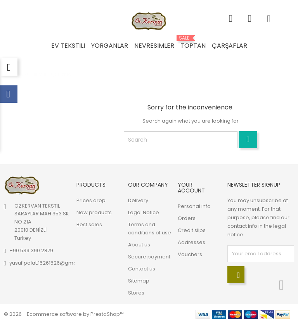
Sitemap (138, 280)
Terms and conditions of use (149, 228)
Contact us (141, 268)
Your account (191, 187)
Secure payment (149, 256)
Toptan (193, 42)
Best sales (89, 224)
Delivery (138, 200)
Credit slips (192, 230)
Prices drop (91, 200)
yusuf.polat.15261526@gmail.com (50, 263)
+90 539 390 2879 (31, 250)
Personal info (194, 206)
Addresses (191, 242)
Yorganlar (109, 45)
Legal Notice (143, 212)
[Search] (180, 139)
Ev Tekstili (68, 45)
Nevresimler (154, 45)
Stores (136, 292)
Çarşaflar (229, 45)
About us (139, 244)
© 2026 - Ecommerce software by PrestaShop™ (64, 314)
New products (94, 212)
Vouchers (190, 254)
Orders (187, 218)
